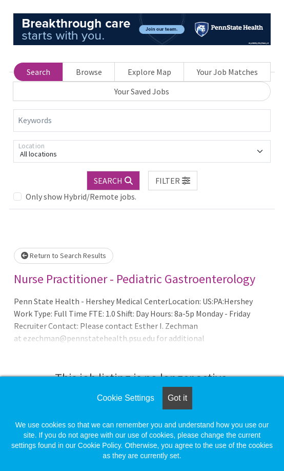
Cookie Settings (125, 398)
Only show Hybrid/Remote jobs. (81, 196)
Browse (89, 72)
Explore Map (149, 72)
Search (38, 72)
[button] (172, 180)
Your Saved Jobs (141, 91)
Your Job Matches (227, 72)
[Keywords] (142, 120)
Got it (177, 398)
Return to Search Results (63, 255)
